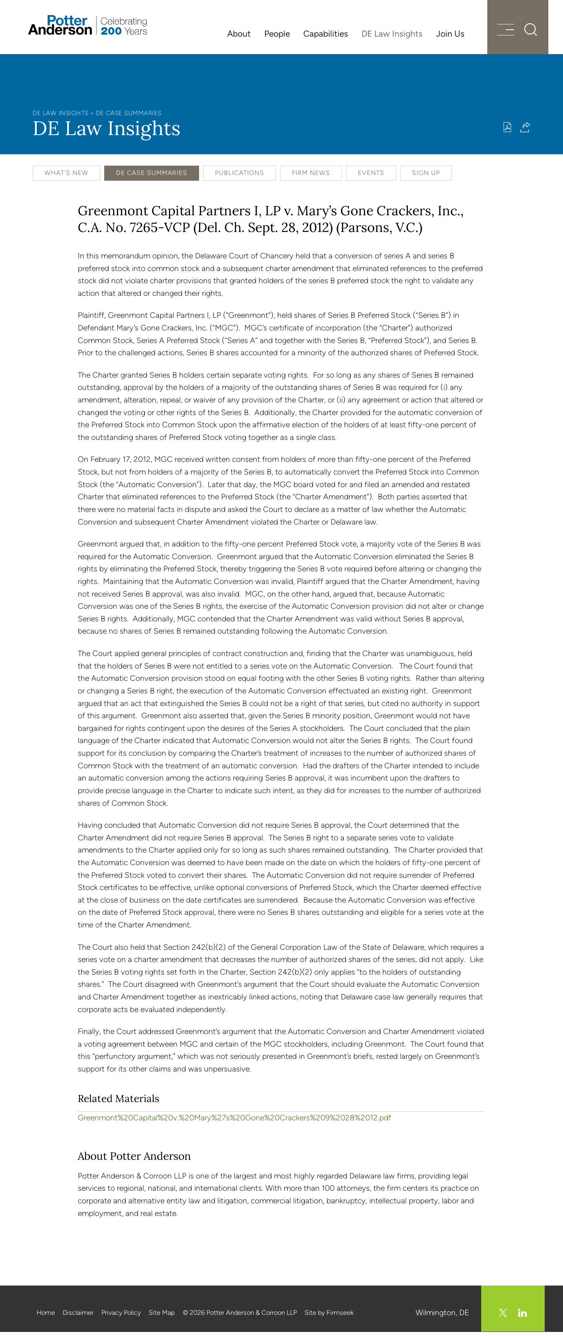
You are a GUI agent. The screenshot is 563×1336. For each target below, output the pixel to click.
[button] (525, 132)
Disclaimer (78, 1317)
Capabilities (325, 33)
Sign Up (426, 177)
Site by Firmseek (329, 1317)
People (277, 33)
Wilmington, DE (442, 1317)
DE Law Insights (392, 33)
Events (371, 177)
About (239, 33)
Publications (239, 177)
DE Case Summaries (129, 117)
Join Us (450, 33)
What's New (66, 177)
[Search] (526, 32)
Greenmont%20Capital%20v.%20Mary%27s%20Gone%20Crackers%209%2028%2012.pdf (234, 1122)
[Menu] (501, 33)
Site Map (162, 1317)
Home (46, 1317)
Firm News (311, 177)
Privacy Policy (121, 1317)
